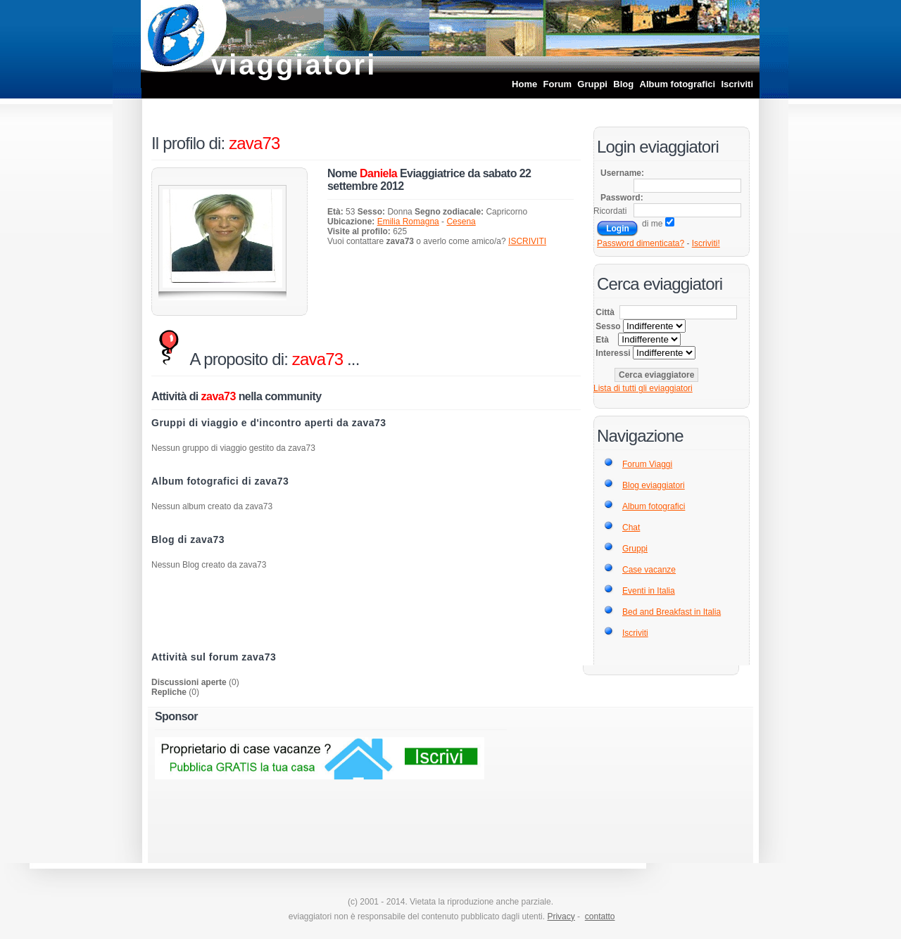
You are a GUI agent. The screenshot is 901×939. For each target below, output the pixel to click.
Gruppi (592, 84)
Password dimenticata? (640, 243)
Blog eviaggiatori (653, 485)
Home (524, 84)
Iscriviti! (706, 243)
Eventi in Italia (648, 591)
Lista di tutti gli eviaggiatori (643, 388)
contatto (600, 916)
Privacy (560, 916)
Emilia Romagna (408, 221)
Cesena (460, 221)
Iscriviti (737, 84)
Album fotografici (678, 84)
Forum (557, 84)
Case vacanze (649, 570)
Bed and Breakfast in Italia (671, 612)
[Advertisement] (366, 613)
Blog (623, 84)
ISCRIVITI (527, 241)
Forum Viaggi (647, 464)
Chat (631, 527)
